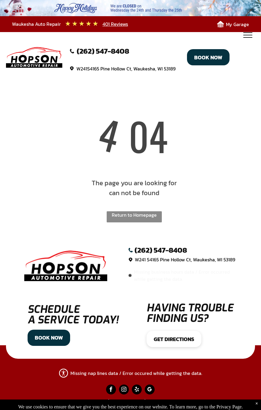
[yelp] (137, 390)
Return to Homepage (134, 214)
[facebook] (111, 390)
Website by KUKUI (168, 401)
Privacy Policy (90, 401)
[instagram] (124, 390)
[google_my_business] (150, 390)
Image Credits (127, 401)
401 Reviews (115, 24)
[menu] (248, 35)
